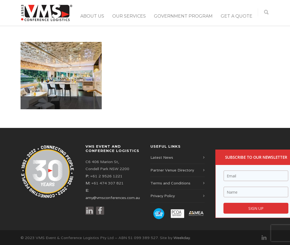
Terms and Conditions (170, 183)
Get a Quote (236, 16)
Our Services (129, 16)
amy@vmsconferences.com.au (112, 197)
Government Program (183, 16)
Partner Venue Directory (172, 170)
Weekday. (182, 237)
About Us (92, 16)
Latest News (161, 157)
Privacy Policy (162, 195)
